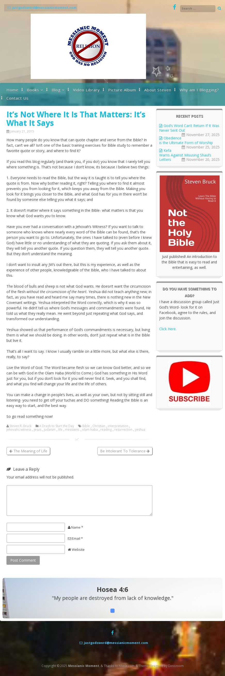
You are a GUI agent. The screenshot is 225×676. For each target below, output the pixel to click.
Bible (86, 426)
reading (106, 429)
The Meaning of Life (28, 451)
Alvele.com (127, 666)
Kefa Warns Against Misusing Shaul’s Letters (185, 155)
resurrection (123, 429)
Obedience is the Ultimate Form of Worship (186, 140)
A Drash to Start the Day (56, 426)
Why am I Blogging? (199, 89)
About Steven (157, 89)
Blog (56, 89)
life (60, 429)
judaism (49, 429)
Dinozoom (176, 666)
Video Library (86, 89)
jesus (37, 429)
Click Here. (167, 328)
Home (12, 89)
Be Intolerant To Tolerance (125, 451)
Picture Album (122, 89)
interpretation (118, 426)
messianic (72, 429)
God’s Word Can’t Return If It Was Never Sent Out (189, 128)
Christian (98, 426)
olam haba (90, 429)
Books (33, 89)
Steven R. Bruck (20, 426)
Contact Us (17, 98)
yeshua (140, 429)
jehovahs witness (18, 429)
